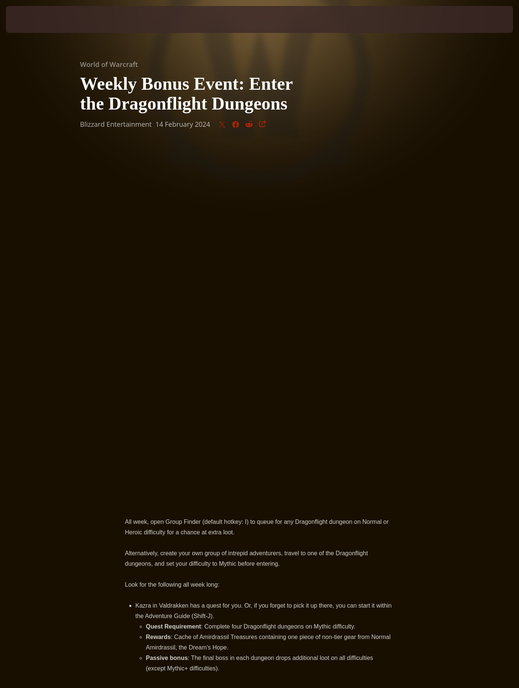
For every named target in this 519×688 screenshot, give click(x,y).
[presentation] (29, 19)
